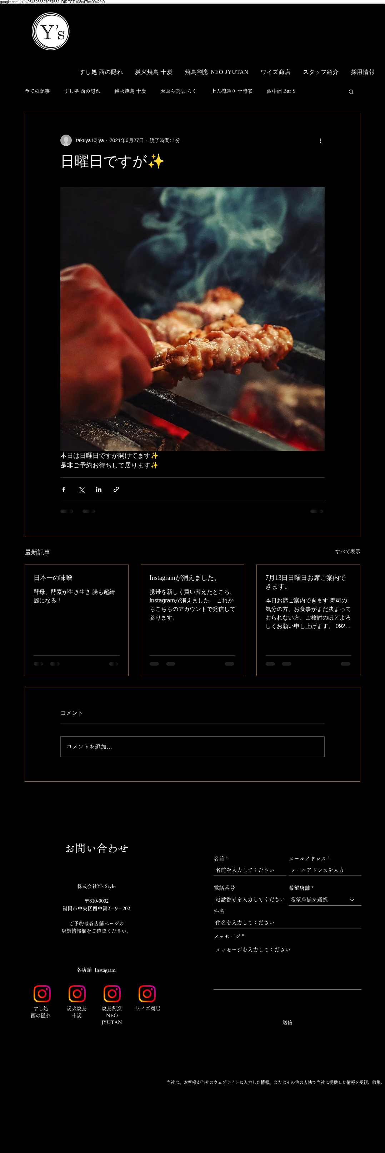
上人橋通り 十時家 (231, 91)
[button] (346, 20)
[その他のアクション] (320, 140)
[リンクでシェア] (116, 489)
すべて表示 (347, 551)
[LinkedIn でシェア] (98, 489)
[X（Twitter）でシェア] (81, 489)
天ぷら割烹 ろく (178, 91)
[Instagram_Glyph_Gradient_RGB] (42, 993)
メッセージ (227, 936)
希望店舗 (299, 888)
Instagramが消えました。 (185, 577)
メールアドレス (307, 858)
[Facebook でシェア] (63, 489)
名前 (219, 858)
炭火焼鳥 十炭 (130, 91)
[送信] (287, 1023)
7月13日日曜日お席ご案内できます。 (305, 582)
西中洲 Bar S (281, 91)
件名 (219, 911)
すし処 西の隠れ (82, 91)
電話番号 (224, 888)
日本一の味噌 (53, 577)
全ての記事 (37, 91)
